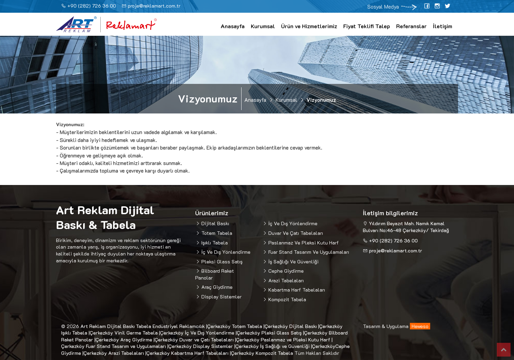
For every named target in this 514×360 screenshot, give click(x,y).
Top (504, 350)
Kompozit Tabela (286, 299)
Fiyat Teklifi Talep (366, 26)
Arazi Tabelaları (285, 280)
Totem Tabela (216, 233)
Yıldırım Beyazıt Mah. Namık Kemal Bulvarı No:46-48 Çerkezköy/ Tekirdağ (406, 226)
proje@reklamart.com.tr (154, 5)
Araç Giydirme (216, 287)
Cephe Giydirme (285, 271)
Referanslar (411, 26)
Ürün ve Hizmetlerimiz (309, 26)
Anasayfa (233, 26)
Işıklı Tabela (214, 242)
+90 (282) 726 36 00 (91, 5)
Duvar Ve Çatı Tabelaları (295, 233)
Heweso (420, 326)
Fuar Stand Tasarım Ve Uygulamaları (308, 252)
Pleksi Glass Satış (221, 261)
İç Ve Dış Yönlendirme (225, 252)
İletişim (442, 26)
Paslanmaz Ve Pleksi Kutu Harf (303, 242)
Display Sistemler (221, 296)
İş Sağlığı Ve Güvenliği (293, 261)
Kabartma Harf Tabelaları (296, 289)
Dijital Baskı (214, 223)
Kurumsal (263, 26)
